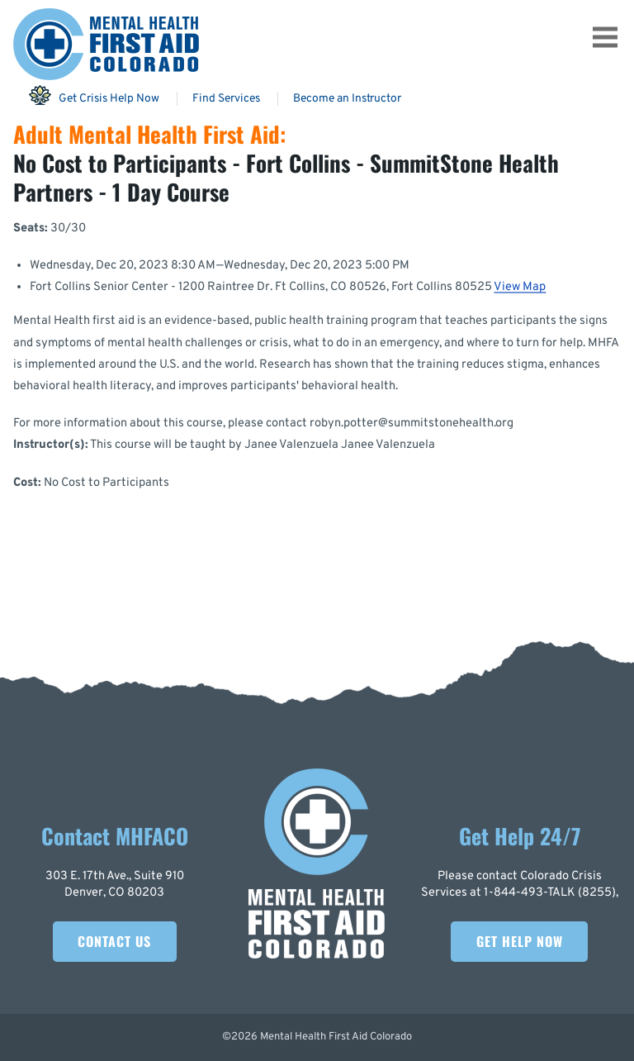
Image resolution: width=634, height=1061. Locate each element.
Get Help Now (519, 941)
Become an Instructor (347, 99)
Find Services (226, 99)
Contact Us (114, 941)
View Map (520, 287)
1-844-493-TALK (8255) (550, 893)
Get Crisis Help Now (93, 95)
